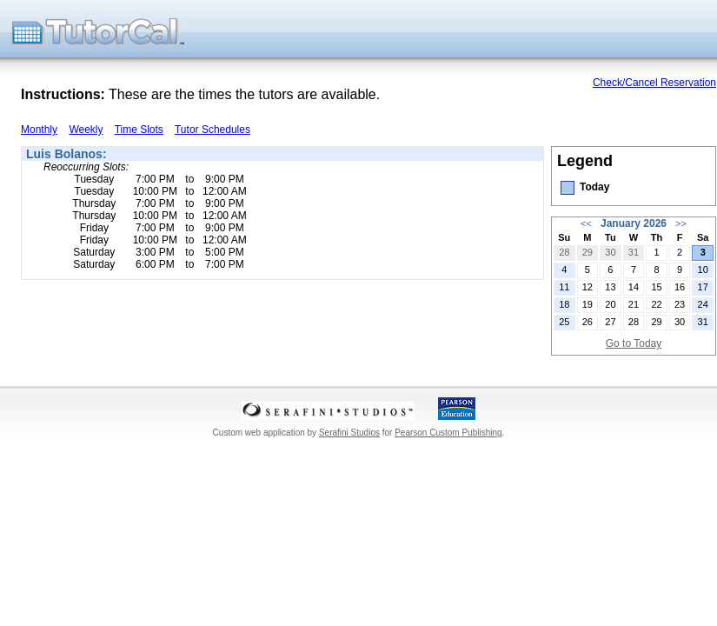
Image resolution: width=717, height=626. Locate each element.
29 (587, 252)
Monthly (39, 129)
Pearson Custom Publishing (448, 432)
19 (587, 304)
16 (679, 287)
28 (564, 252)
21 (633, 304)
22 (656, 304)
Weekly (86, 129)
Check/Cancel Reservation (654, 83)
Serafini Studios (349, 432)
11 (564, 287)
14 (633, 287)
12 (587, 287)
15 (656, 287)
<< (586, 223)
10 (703, 269)
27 (610, 321)
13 (610, 287)
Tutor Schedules (212, 129)
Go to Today (634, 343)
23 (679, 304)
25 (564, 321)
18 (564, 304)
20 (610, 304)
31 (633, 252)
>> (681, 223)
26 (587, 321)
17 (703, 287)
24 (703, 304)
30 (610, 252)
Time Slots (139, 129)
